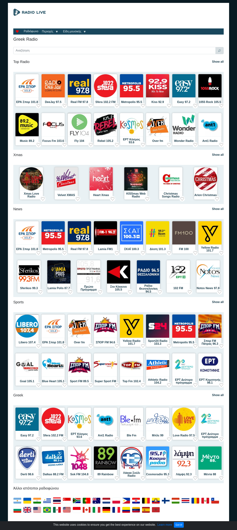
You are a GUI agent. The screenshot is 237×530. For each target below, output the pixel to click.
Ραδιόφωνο (31, 31)
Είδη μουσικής (72, 31)
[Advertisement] (151, 18)
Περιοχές (48, 31)
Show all (218, 61)
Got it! (179, 524)
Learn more (164, 524)
